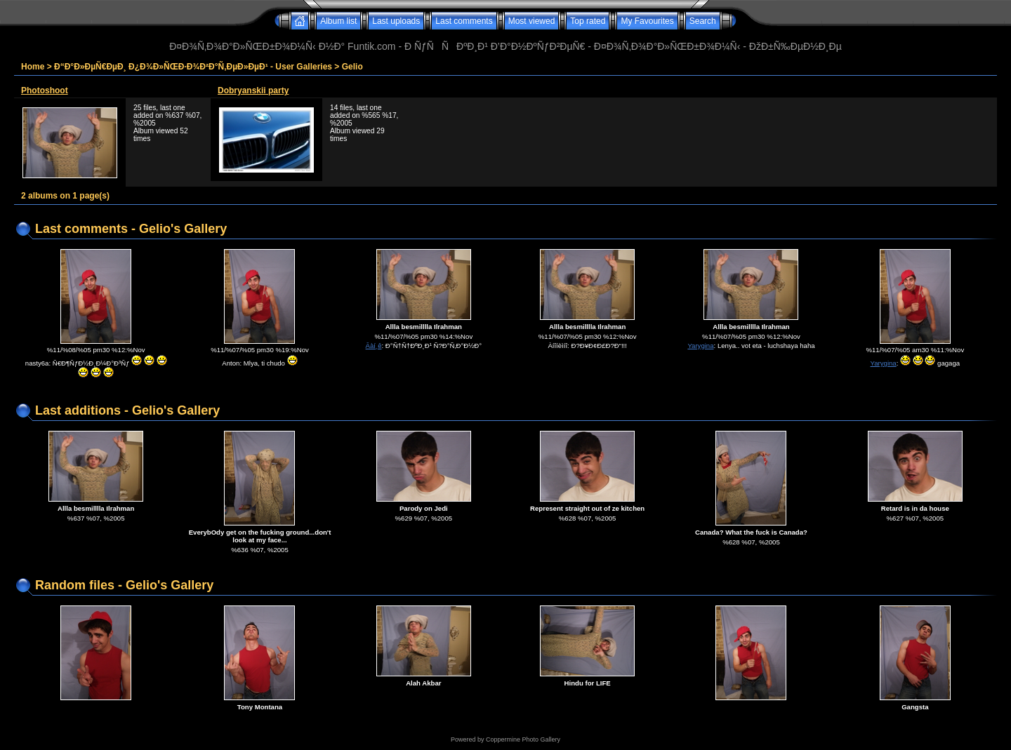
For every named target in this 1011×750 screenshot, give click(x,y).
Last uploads (396, 21)
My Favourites (647, 21)
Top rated (587, 21)
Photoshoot (44, 90)
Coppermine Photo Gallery (523, 739)
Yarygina (700, 345)
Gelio (352, 67)
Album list (338, 21)
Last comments (463, 21)
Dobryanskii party (253, 90)
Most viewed (531, 21)
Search (702, 21)
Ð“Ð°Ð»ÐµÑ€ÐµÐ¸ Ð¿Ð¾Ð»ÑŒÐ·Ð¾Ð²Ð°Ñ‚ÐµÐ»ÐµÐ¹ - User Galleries (193, 67)
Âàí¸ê (374, 345)
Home (32, 67)
